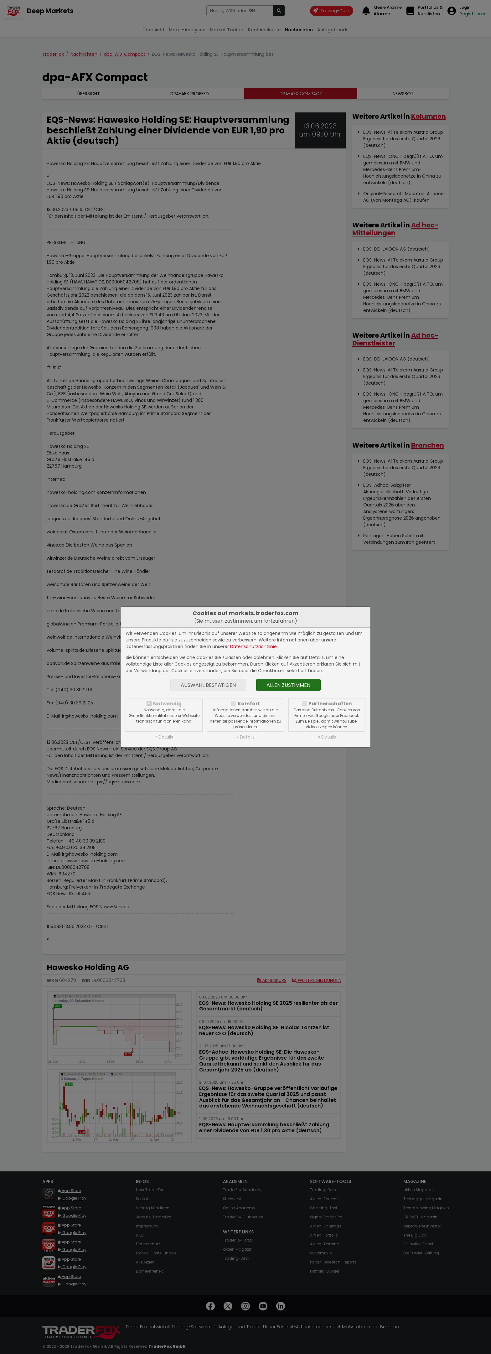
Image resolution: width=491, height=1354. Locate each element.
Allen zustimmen (288, 685)
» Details (164, 737)
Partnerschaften (330, 703)
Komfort (249, 703)
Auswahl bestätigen (208, 685)
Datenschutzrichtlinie (253, 646)
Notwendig (167, 703)
